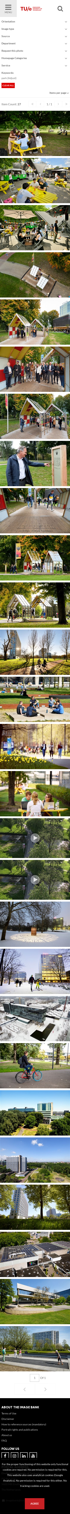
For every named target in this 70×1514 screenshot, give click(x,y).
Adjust (12, 78)
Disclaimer (7, 1418)
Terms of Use (8, 1413)
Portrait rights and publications (19, 1429)
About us (6, 1435)
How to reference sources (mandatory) (23, 1424)
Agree (34, 1503)
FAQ (4, 1440)
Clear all (8, 85)
